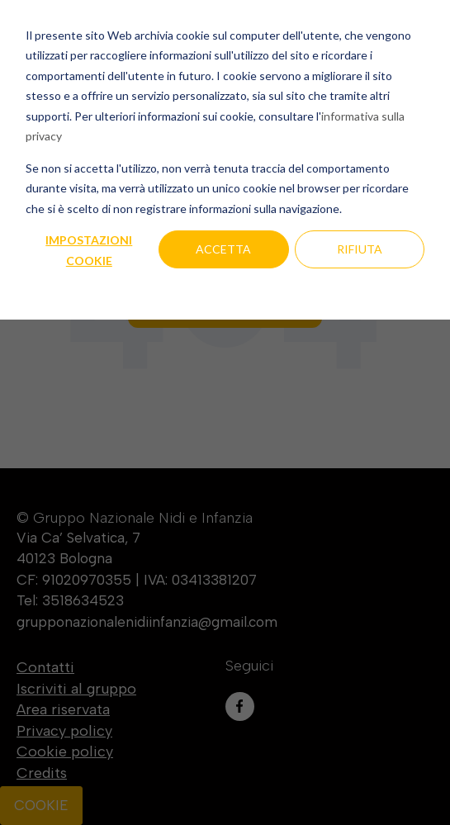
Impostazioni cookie (88, 250)
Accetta (223, 249)
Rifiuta (359, 249)
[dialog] (225, 412)
